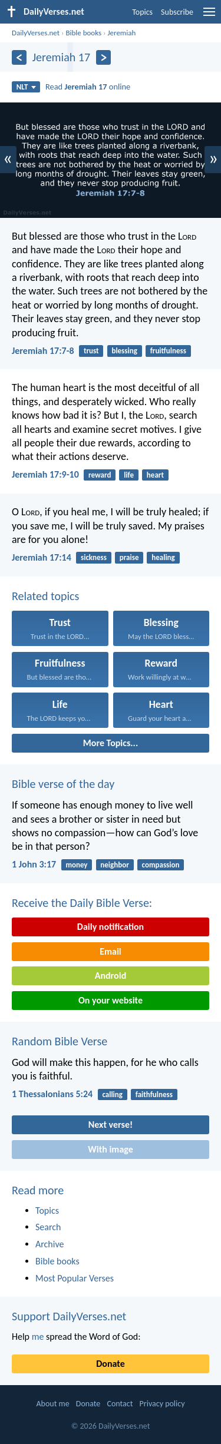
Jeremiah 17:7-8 (43, 350)
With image (110, 1149)
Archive (49, 1244)
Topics (142, 12)
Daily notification (110, 926)
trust (91, 350)
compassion (161, 864)
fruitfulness (168, 350)
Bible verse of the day (63, 784)
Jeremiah (121, 32)
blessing (124, 350)
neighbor (114, 864)
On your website (110, 1000)
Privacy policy (162, 1404)
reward (99, 475)
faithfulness (154, 1094)
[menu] (209, 16)
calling (112, 1094)
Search (48, 1227)
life (129, 475)
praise (129, 557)
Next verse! (110, 1124)
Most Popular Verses (74, 1278)
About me (52, 1404)
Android (110, 975)
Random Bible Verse (59, 1041)
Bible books (83, 32)
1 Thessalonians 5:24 (52, 1093)
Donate (110, 1363)
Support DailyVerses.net (69, 1316)
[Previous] (19, 57)
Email (110, 951)
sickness (94, 557)
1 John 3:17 (34, 864)
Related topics (45, 596)
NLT (26, 86)
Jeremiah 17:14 (41, 557)
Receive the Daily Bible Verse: (82, 903)
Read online (87, 86)
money (76, 864)
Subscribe (177, 12)
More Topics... (110, 743)
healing (162, 557)
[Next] (103, 57)
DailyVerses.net (36, 32)
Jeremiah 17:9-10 (45, 474)
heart (155, 475)
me (38, 1336)
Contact (120, 1404)
